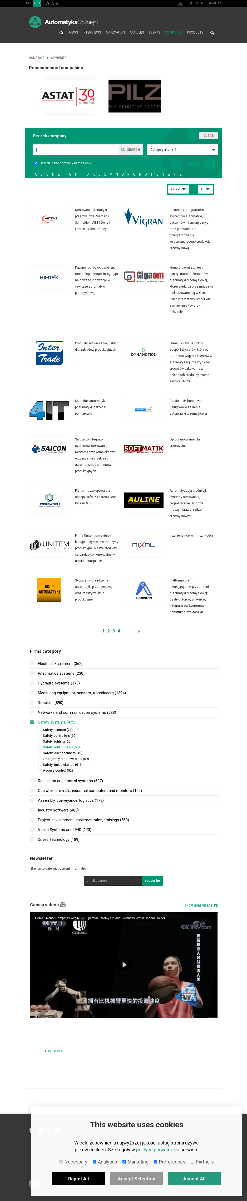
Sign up (215, 3)
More (76, 219)
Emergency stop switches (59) (66, 759)
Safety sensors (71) (58, 730)
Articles (137, 33)
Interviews (92, 33)
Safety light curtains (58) (61, 747)
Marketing (135, 1162)
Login (199, 3)
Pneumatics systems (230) (61, 673)
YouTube (63, 904)
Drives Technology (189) (59, 839)
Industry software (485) (58, 810)
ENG (37, 3)
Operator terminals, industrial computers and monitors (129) (90, 790)
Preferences (169, 1162)
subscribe (152, 881)
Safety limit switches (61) (62, 765)
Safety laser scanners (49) (62, 753)
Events (154, 33)
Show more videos (198, 905)
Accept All (194, 1178)
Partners (202, 1162)
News (73, 33)
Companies (173, 33)
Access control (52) (58, 770)
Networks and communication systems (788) (77, 712)
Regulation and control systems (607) (70, 780)
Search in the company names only (62, 163)
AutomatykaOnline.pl (63, 22)
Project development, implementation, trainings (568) (83, 820)
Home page (61, 32)
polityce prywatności (157, 1149)
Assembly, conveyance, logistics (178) (71, 800)
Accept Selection (136, 1178)
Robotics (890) (50, 702)
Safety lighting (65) (57, 741)
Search (212, 32)
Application (115, 33)
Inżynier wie (53, 1051)
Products (195, 33)
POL (29, 3)
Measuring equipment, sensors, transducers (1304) (82, 693)
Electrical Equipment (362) (60, 663)
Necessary (73, 1162)
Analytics (105, 1162)
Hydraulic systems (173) (59, 683)
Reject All (78, 1178)
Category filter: (163, 150)
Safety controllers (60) (60, 736)
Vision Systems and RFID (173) (64, 829)
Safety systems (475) (56, 722)
